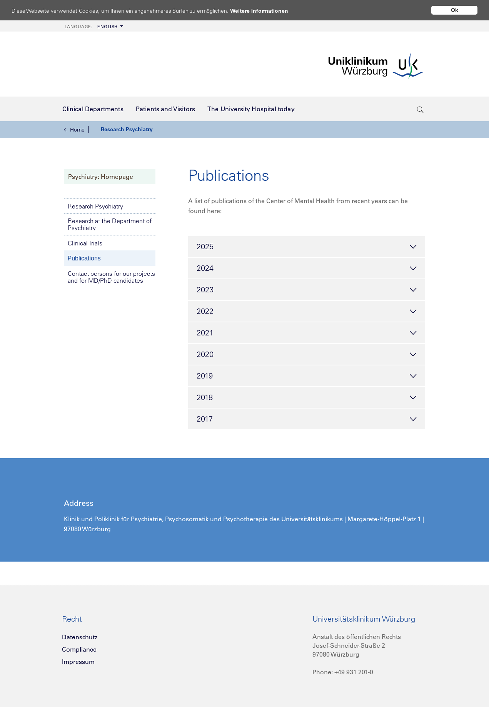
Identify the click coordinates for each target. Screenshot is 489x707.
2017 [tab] (307, 419)
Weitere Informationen (266, 10)
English (91, 26)
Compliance (79, 649)
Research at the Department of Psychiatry (110, 224)
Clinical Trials (85, 243)
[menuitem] (93, 26)
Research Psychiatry (127, 129)
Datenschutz (79, 637)
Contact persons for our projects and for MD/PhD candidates (111, 277)
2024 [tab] (307, 268)
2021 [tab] (307, 333)
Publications (84, 258)
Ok (454, 10)
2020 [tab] (307, 354)
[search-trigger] (420, 109)
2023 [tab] (307, 290)
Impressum (78, 661)
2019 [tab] (307, 376)
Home (74, 129)
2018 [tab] (307, 397)
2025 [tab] (307, 247)
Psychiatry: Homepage (100, 176)
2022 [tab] (307, 311)
